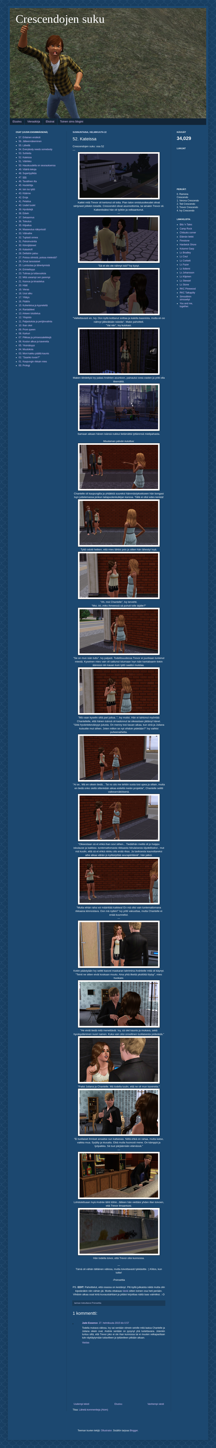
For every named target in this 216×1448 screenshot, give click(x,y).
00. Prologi (24, 365)
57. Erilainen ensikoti (29, 137)
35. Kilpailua (25, 225)
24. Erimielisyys (27, 269)
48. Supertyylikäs (28, 173)
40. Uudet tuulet (27, 205)
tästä (125, 1290)
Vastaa (85, 1342)
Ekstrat (50, 121)
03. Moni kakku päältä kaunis (34, 353)
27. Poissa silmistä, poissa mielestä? (38, 257)
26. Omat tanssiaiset (29, 261)
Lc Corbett (185, 260)
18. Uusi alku (25, 293)
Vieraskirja (33, 121)
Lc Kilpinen (185, 276)
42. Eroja (23, 197)
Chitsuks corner (188, 232)
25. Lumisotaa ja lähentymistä (34, 265)
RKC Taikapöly (187, 292)
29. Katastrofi (26, 249)
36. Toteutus (25, 221)
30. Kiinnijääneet (27, 245)
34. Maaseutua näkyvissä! (32, 229)
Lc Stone (184, 284)
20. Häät (23, 285)
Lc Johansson (187, 272)
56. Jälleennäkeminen (30, 141)
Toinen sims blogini (71, 121)
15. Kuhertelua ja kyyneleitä (33, 305)
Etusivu (17, 121)
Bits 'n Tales (186, 224)
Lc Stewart (185, 280)
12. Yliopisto (25, 317)
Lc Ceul (184, 256)
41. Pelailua (25, 201)
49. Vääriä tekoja (27, 169)
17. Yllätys (24, 297)
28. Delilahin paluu (28, 253)
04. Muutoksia (26, 349)
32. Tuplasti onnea (28, 237)
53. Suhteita (25, 153)
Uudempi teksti (81, 1404)
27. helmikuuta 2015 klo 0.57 (114, 1323)
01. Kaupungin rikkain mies (33, 361)
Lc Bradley (185, 252)
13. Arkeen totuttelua (29, 313)
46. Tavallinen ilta (28, 181)
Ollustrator (106, 1430)
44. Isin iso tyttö (27, 189)
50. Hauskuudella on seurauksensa (37, 165)
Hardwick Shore (188, 244)
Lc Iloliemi (185, 268)
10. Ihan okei (25, 325)
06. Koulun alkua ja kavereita (34, 341)
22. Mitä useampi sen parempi (34, 277)
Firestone (184, 240)
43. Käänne (25, 193)
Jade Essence (90, 1323)
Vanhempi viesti (155, 1404)
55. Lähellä (24, 145)
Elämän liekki (187, 236)
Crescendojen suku (60, 18)
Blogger (134, 1430)
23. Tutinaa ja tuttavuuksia (32, 273)
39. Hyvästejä (26, 209)
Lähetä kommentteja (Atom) (93, 1409)
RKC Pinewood (188, 288)
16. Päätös (24, 301)
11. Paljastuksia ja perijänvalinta (35, 321)
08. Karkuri (24, 333)
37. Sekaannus (26, 217)
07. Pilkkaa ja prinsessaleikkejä (35, 337)
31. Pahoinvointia (28, 241)
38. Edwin (24, 213)
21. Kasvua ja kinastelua (31, 281)
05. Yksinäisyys (27, 345)
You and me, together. (186, 305)
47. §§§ (23, 177)
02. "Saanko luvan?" (29, 357)
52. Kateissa (25, 157)
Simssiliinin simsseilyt (185, 298)
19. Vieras (24, 289)
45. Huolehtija (26, 185)
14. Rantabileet (27, 309)
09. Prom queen (27, 329)
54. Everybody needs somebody (35, 149)
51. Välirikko (25, 161)
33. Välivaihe (25, 233)
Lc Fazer (184, 264)
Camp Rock (186, 228)
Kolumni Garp (187, 248)
